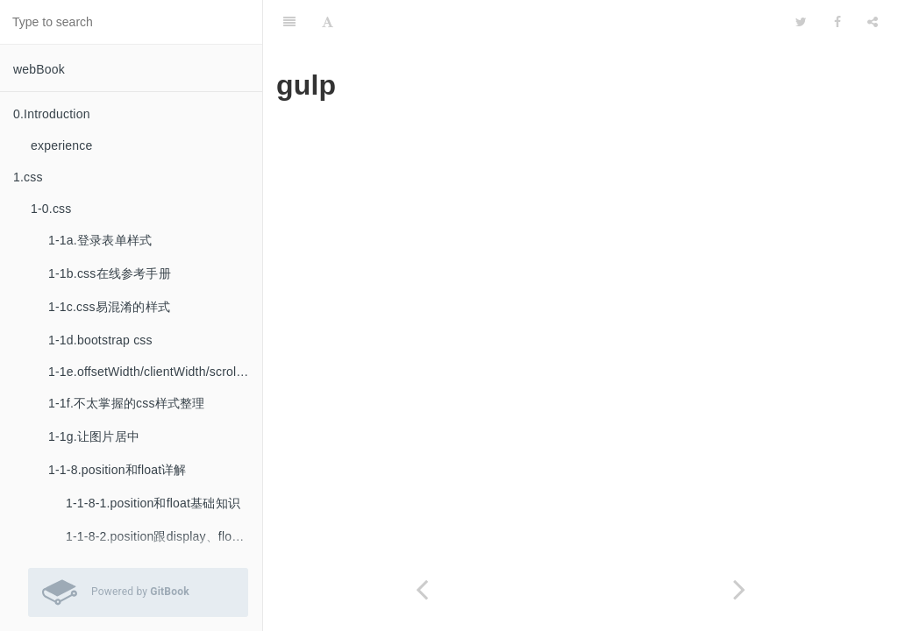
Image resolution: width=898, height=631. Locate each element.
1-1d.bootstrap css (100, 340)
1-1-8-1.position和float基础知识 (153, 503)
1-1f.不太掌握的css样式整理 (126, 403)
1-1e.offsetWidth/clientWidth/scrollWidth (155, 372)
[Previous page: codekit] (422, 589)
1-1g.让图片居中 (93, 436)
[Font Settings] (327, 22)
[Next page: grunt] (739, 589)
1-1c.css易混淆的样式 (109, 307)
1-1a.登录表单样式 (100, 240)
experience (62, 145)
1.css (28, 177)
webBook (39, 69)
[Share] (872, 22)
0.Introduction (51, 114)
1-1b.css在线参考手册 (109, 273)
